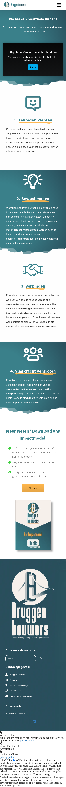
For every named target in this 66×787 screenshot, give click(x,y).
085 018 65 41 (16, 691)
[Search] (41, 658)
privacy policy (27, 740)
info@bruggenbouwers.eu (21, 696)
